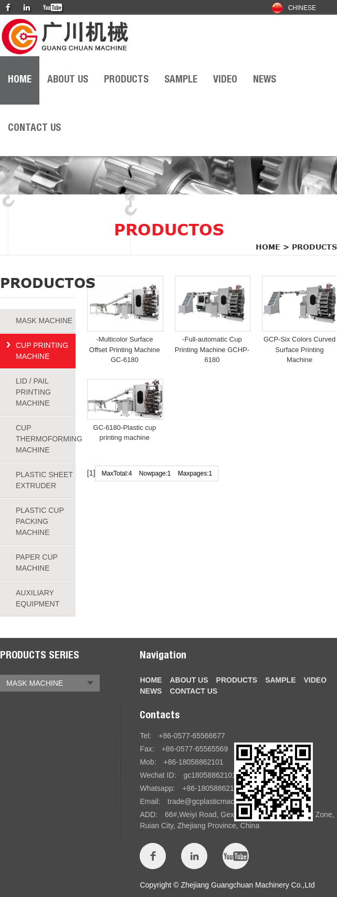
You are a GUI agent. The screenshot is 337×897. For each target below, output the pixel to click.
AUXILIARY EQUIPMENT (37, 598)
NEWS (264, 80)
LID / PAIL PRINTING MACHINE (33, 392)
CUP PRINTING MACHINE (42, 350)
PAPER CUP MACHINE (37, 562)
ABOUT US (67, 80)
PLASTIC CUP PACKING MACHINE (40, 521)
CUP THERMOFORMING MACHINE (46, 439)
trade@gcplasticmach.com (210, 801)
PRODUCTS (126, 80)
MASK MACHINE (44, 320)
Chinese (293, 8)
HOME (19, 80)
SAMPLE (180, 80)
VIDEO (225, 80)
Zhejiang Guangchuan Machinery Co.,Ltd (247, 885)
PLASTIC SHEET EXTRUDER (44, 480)
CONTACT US (34, 128)
